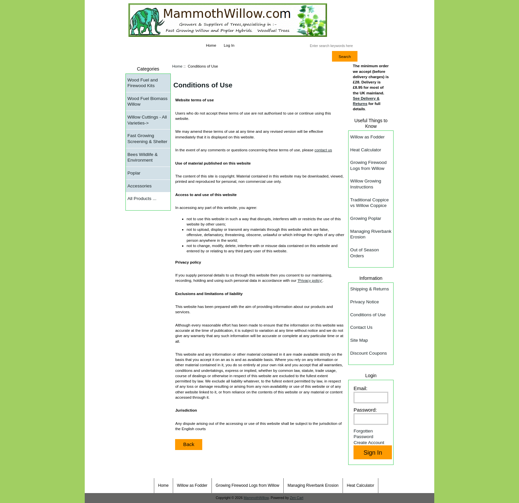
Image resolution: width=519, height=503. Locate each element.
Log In (229, 45)
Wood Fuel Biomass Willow (147, 101)
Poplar (133, 173)
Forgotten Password (363, 433)
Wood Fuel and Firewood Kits (142, 82)
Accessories (139, 185)
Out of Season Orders (364, 252)
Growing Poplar (365, 218)
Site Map (359, 340)
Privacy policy (310, 280)
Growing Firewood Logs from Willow (368, 165)
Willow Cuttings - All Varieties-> (147, 120)
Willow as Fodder (367, 136)
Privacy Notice (364, 301)
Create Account (369, 442)
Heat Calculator (365, 149)
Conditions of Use (368, 314)
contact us (323, 150)
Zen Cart (297, 498)
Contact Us (361, 327)
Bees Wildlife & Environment (142, 157)
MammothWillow (256, 498)
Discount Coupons (368, 353)
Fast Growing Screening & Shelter (147, 138)
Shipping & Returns (369, 288)
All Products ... (141, 198)
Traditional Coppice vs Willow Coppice (369, 202)
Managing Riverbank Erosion (370, 234)
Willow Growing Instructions (365, 183)
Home (211, 45)
